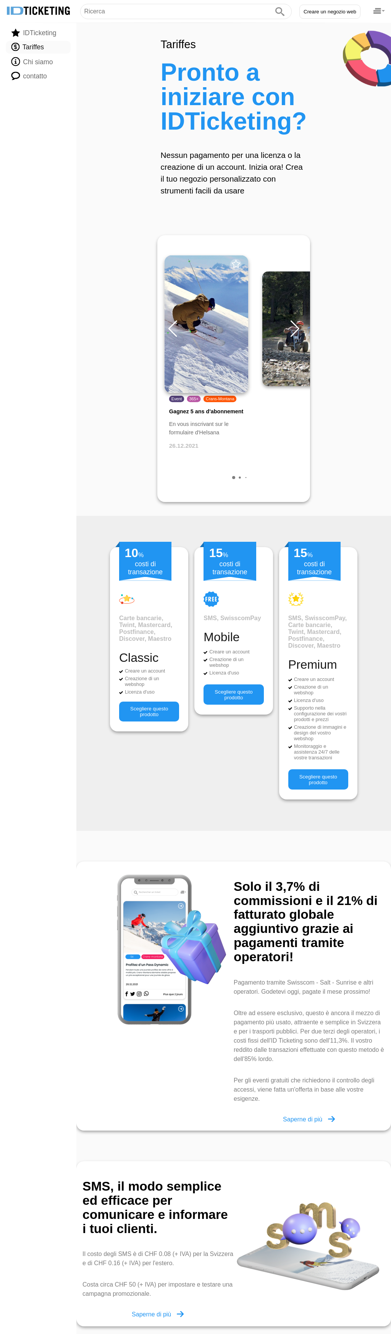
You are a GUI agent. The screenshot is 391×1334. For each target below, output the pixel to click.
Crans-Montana (220, 399)
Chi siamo (32, 61)
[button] (294, 328)
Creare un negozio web (330, 12)
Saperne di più (309, 1119)
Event (176, 399)
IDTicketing (33, 32)
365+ (194, 399)
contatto (29, 75)
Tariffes (27, 47)
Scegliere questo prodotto (149, 711)
